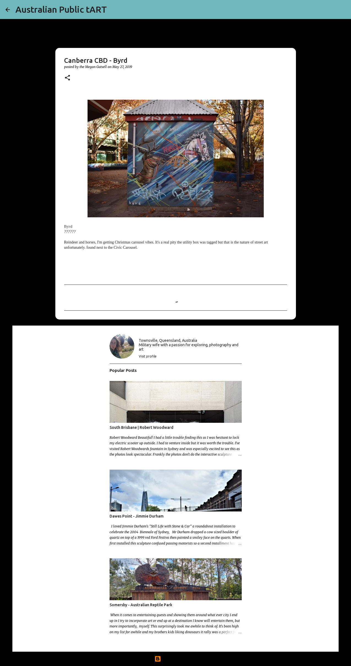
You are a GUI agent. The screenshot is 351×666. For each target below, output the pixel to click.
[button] (67, 78)
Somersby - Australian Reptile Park (141, 605)
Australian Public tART (61, 9)
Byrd (68, 226)
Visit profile (148, 356)
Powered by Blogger (175, 659)
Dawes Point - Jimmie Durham (137, 516)
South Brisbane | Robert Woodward (141, 427)
